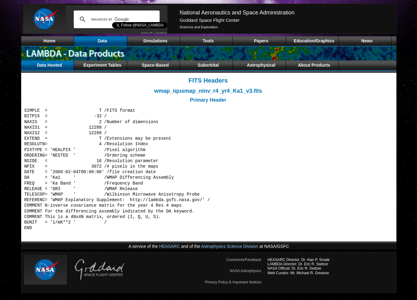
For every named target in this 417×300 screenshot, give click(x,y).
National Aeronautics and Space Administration (237, 13)
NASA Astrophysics (245, 271)
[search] (115, 19)
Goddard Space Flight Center (210, 20)
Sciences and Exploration (199, 27)
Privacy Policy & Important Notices (233, 282)
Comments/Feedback (243, 260)
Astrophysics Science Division (229, 246)
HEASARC (169, 246)
